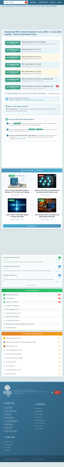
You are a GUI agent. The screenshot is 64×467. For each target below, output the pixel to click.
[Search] (16, 2)
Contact (7, 455)
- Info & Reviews (25, 93)
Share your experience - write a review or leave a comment (26, 100)
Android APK (38, 413)
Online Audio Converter (10, 436)
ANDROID (33, 2)
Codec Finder (8, 412)
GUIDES (52, 2)
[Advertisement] (32, 18)
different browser (29, 137)
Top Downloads (39, 428)
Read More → (58, 263)
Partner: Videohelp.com (39, 464)
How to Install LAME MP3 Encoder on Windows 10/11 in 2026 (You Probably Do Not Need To (17, 192)
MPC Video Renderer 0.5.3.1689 (11, 267)
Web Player (7, 419)
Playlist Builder (8, 429)
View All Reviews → (32, 286)
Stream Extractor (9, 422)
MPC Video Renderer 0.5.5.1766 (11, 258)
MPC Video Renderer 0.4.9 (10, 276)
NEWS (59, 2)
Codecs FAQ (8, 446)
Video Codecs (39, 419)
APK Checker (8, 432)
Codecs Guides (39, 433)
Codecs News (39, 430)
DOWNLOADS (43, 2)
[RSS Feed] (52, 397)
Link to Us (57, 397)
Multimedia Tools (40, 425)
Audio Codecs (39, 416)
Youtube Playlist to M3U (10, 426)
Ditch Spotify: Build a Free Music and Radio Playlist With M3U (47, 216)
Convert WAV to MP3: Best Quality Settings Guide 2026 (17, 216)
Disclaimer (7, 452)
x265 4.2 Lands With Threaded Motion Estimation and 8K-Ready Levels (47, 192)
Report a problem (55, 93)
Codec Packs (38, 422)
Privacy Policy (8, 449)
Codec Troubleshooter (10, 416)
